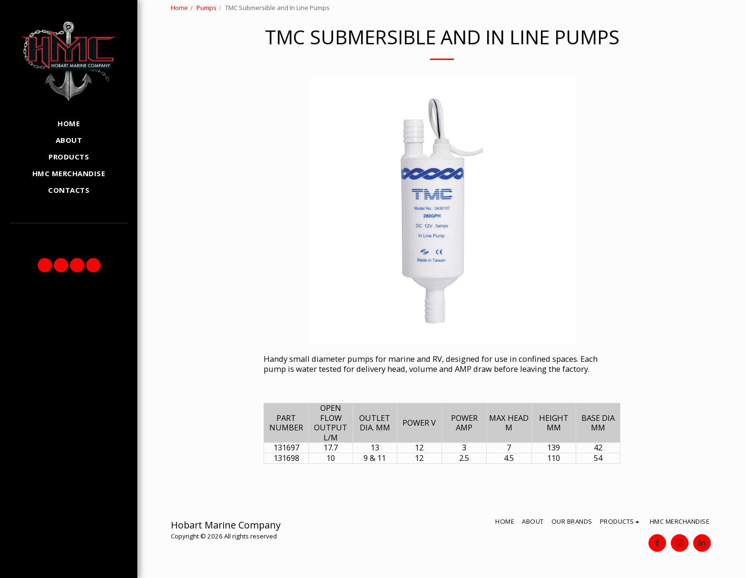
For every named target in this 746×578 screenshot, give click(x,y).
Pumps (206, 7)
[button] (45, 265)
